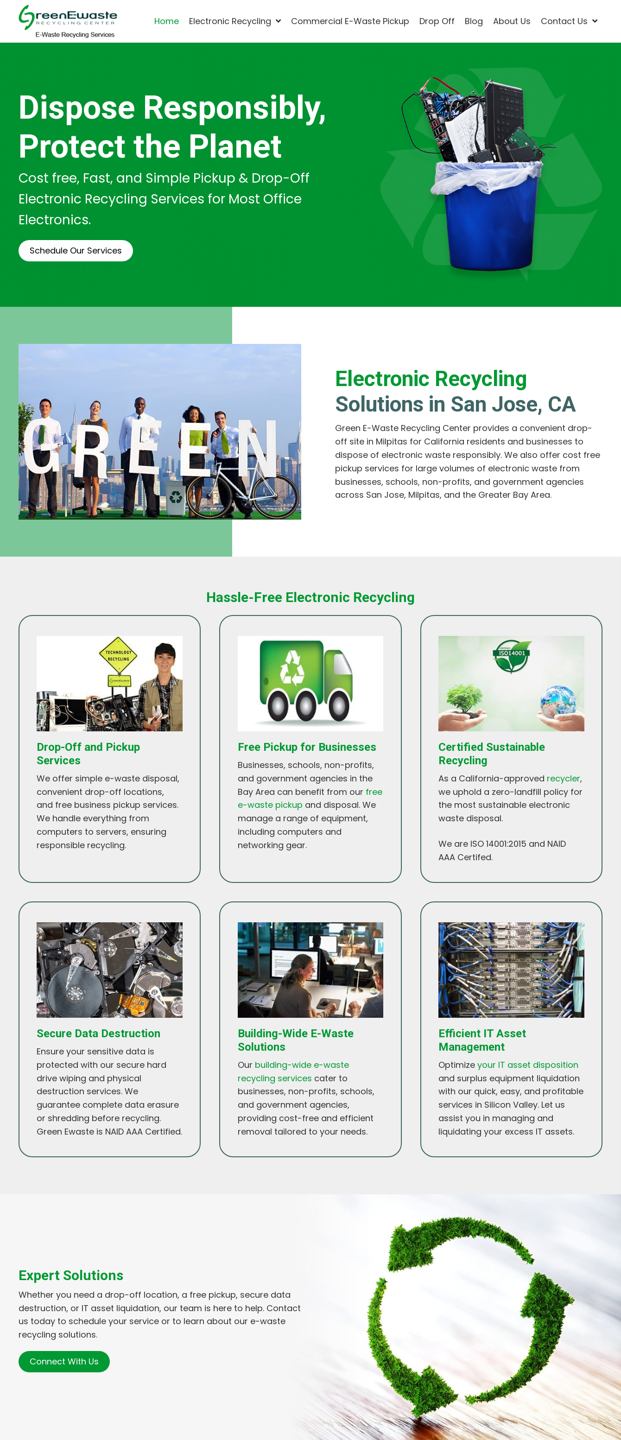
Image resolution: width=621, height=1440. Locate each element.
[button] (76, 250)
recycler (563, 778)
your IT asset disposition (527, 1065)
